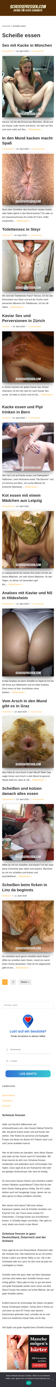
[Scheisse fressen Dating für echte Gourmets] (28, 8)
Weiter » (25, 982)
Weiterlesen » (35, 129)
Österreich (6, 235)
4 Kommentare (38, 149)
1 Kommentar (37, 51)
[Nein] (52, 1379)
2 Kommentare (34, 326)
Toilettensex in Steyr (21, 229)
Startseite (6, 26)
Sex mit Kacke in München (27, 45)
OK (28, 1383)
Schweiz (6, 326)
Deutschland (7, 51)
